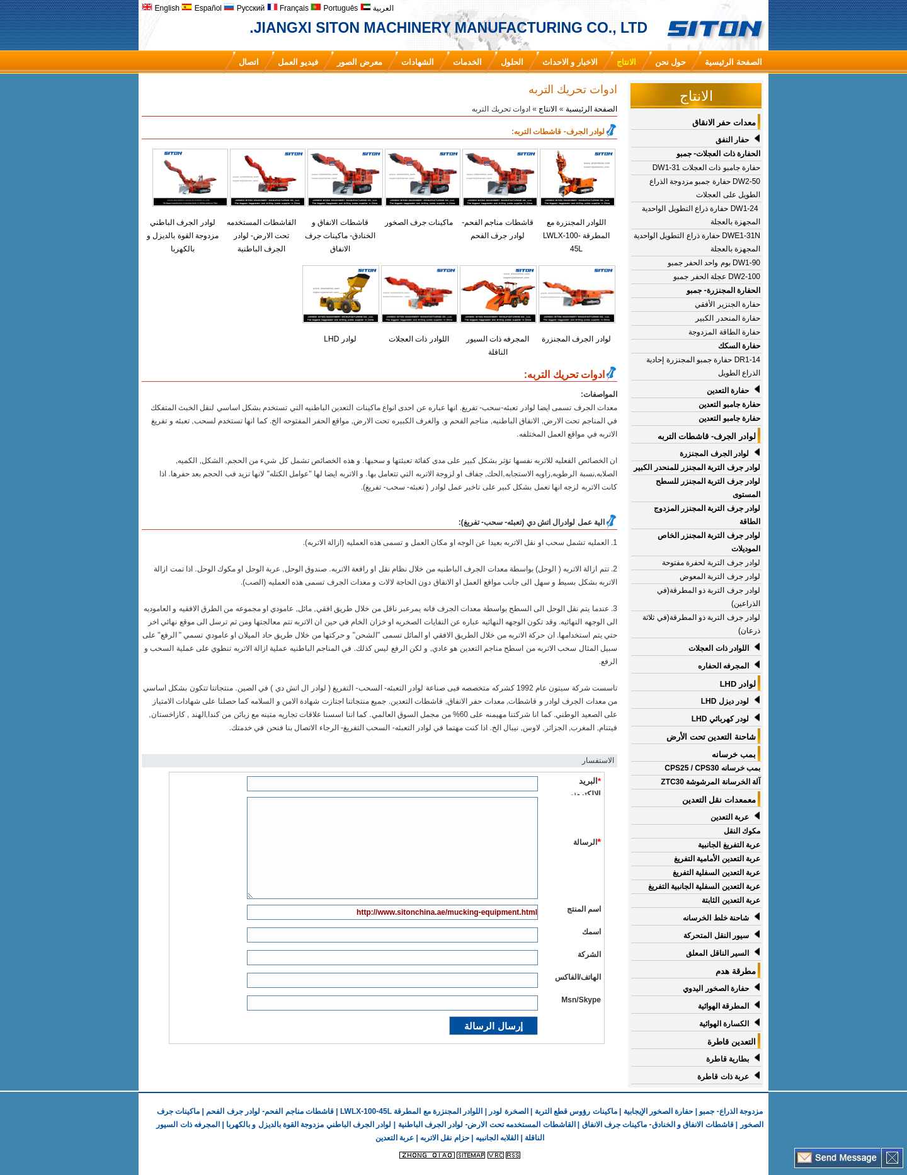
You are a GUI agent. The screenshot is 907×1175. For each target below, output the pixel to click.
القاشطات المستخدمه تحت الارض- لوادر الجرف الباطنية (261, 235)
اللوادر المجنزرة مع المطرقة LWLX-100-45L (576, 235)
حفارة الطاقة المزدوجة (724, 332)
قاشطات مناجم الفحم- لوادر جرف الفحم (270, 1111)
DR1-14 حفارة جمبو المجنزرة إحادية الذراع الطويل (703, 366)
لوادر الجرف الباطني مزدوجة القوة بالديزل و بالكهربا (183, 235)
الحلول (512, 62)
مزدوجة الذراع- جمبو (731, 1111)
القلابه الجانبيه (497, 1137)
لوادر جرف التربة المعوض (720, 576)
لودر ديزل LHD (725, 701)
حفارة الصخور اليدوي (716, 988)
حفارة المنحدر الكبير (727, 318)
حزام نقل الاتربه (443, 1137)
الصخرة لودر (508, 1111)
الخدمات (467, 62)
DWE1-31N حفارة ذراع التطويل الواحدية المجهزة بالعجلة (697, 242)
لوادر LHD (340, 339)
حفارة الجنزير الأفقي (727, 304)
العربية (377, 8)
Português (334, 8)
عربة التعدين (729, 817)
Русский (244, 8)
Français (288, 8)
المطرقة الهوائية (723, 1006)
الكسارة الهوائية (724, 1023)
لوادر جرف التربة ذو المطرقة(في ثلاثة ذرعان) (701, 624)
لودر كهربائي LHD (720, 718)
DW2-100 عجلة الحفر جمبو (716, 276)
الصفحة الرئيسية (733, 62)
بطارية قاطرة (727, 1059)
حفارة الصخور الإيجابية (658, 1111)
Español (201, 8)
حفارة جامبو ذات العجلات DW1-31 (706, 167)
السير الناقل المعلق (717, 953)
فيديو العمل (298, 62)
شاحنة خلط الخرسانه (716, 918)
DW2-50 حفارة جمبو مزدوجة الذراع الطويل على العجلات (704, 188)
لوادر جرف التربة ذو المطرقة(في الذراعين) (708, 597)
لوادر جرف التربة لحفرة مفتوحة (711, 562)
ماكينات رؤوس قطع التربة (576, 1111)
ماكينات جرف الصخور (419, 222)
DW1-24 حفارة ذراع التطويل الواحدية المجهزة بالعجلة (701, 215)
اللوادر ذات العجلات (419, 339)
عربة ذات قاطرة (723, 1076)
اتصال (249, 62)
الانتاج (626, 62)
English (161, 8)
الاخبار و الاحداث (570, 62)
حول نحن (671, 62)
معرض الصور (359, 62)
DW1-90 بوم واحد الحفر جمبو (714, 262)
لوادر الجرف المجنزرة (576, 339)
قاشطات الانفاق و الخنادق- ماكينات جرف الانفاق (340, 235)
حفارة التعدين (728, 390)
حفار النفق (732, 139)
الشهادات (417, 62)
